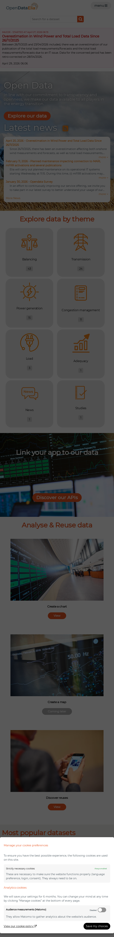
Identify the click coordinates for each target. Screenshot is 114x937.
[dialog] (57, 885)
